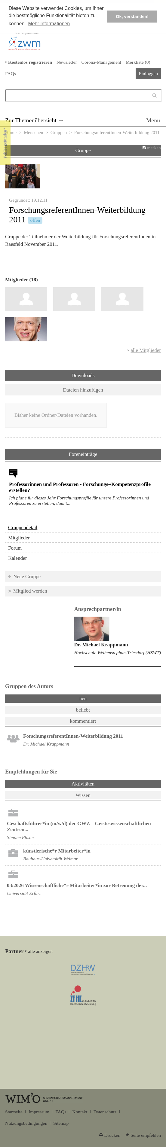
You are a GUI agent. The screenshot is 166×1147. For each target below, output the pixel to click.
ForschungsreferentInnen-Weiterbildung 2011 (73, 736)
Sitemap (61, 1123)
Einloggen (148, 73)
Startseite (14, 1111)
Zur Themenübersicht (31, 120)
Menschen (33, 132)
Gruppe (83, 150)
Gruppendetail (22, 527)
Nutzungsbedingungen (26, 1123)
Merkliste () (138, 62)
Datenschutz (105, 1111)
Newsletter (67, 62)
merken (154, 147)
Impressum (39, 1111)
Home (11, 132)
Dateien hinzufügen (83, 390)
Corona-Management (101, 62)
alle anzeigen (40, 951)
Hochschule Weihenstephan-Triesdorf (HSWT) (117, 652)
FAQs (10, 73)
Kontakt (79, 1111)
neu (83, 698)
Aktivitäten (99, 783)
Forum (15, 548)
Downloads (82, 375)
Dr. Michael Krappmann (101, 645)
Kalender (17, 558)
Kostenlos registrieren (30, 62)
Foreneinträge (83, 454)
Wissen (82, 795)
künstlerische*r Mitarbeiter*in (57, 851)
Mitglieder (19, 538)
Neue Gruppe (27, 576)
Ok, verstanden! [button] (132, 16)
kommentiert (83, 721)
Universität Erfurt (24, 893)
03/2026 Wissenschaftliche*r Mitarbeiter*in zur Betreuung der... (77, 885)
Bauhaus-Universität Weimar (50, 858)
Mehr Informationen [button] (49, 23)
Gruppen (59, 132)
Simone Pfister (20, 837)
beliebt (83, 710)
